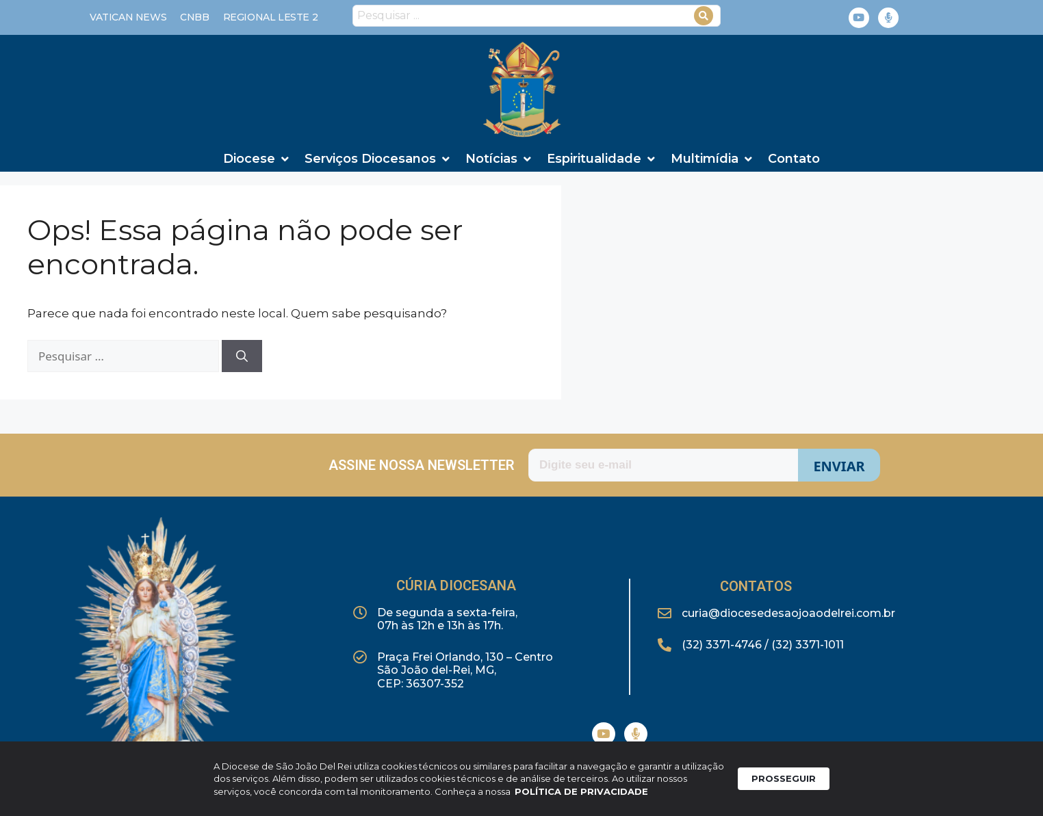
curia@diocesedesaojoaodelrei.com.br (788, 613)
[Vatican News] (128, 17)
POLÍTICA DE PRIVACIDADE (581, 795)
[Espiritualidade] (602, 159)
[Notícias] (499, 159)
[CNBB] (194, 17)
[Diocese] (257, 159)
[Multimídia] (712, 159)
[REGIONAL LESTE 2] (270, 17)
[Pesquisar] (242, 356)
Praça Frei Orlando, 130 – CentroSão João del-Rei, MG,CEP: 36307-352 (465, 669)
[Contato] (794, 159)
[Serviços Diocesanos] (378, 159)
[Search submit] (703, 15)
